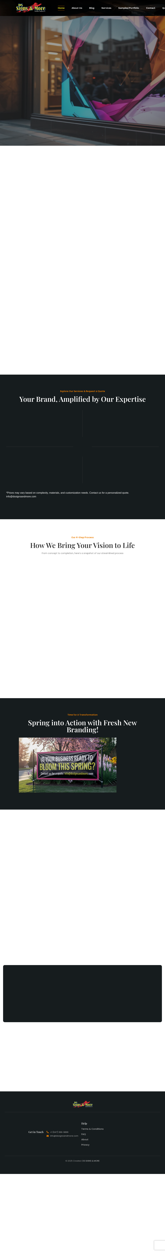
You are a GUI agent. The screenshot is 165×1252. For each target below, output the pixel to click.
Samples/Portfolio (128, 8)
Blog (91, 8)
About (84, 1139)
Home (61, 8)
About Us (77, 8)
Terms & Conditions (92, 1128)
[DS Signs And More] (30, 7)
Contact (150, 8)
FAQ (83, 1134)
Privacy (85, 1144)
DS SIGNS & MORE (91, 1160)
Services (106, 8)
